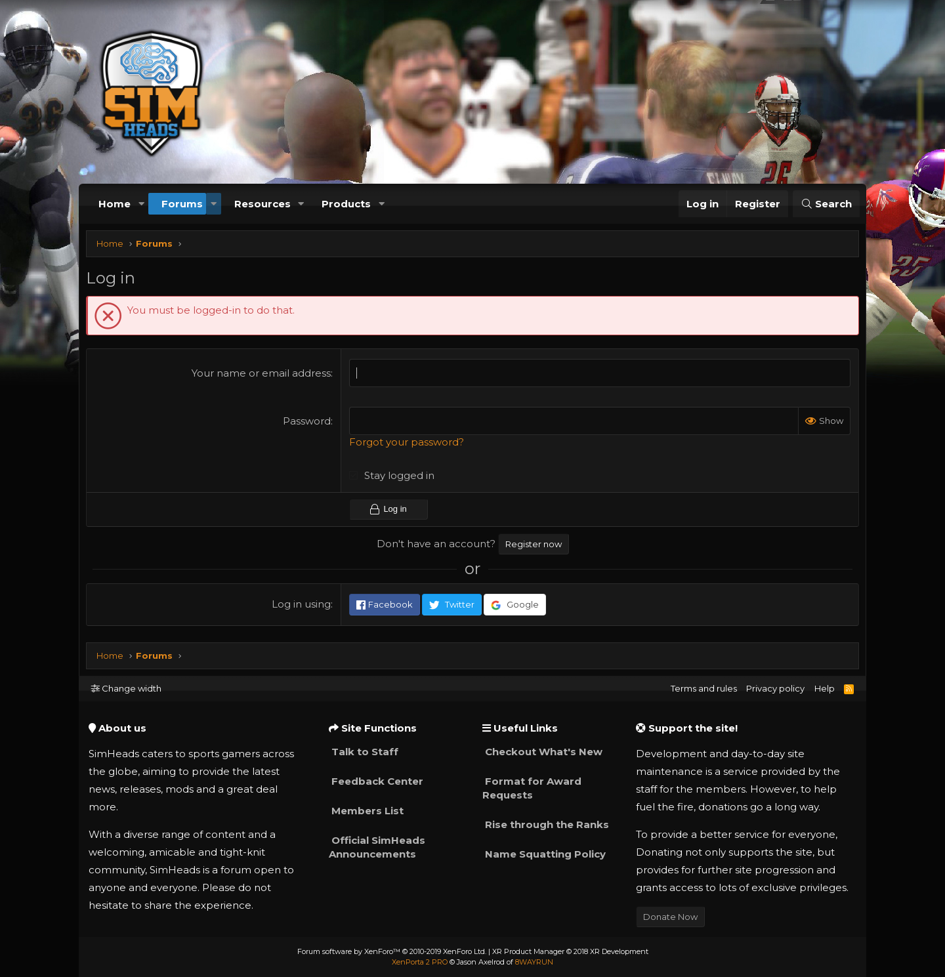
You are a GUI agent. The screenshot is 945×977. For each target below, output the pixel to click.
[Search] (826, 203)
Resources (262, 203)
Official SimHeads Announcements (377, 847)
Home (114, 203)
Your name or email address (262, 376)
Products (346, 203)
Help (824, 688)
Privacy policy (775, 688)
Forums (182, 203)
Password (308, 424)
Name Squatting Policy (544, 854)
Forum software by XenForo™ (391, 951)
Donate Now (670, 916)
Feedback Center (376, 781)
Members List (366, 810)
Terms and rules (704, 688)
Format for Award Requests (531, 788)
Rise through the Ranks (545, 824)
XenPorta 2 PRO (420, 962)
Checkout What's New (542, 751)
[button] (141, 203)
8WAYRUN (534, 962)
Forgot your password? (407, 445)
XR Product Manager (570, 951)
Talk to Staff (363, 751)
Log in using (302, 607)
